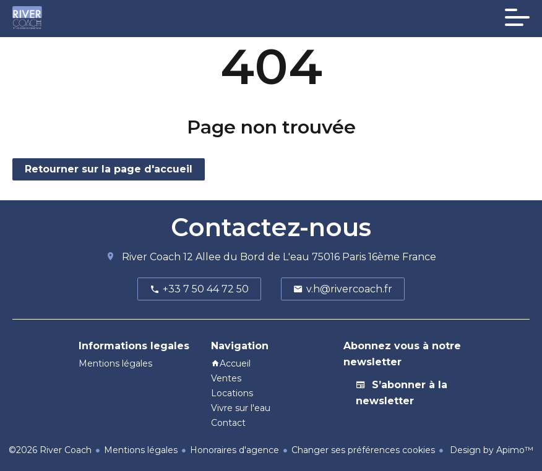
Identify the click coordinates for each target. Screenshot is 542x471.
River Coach (151, 257)
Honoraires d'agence (234, 450)
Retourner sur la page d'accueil (108, 169)
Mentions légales (141, 450)
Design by (490, 450)
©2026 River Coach (50, 450)
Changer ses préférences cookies (363, 450)
